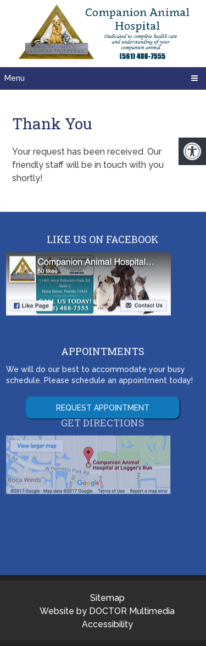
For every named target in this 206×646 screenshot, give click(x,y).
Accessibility (107, 624)
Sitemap (107, 598)
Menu (14, 78)
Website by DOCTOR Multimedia (107, 611)
